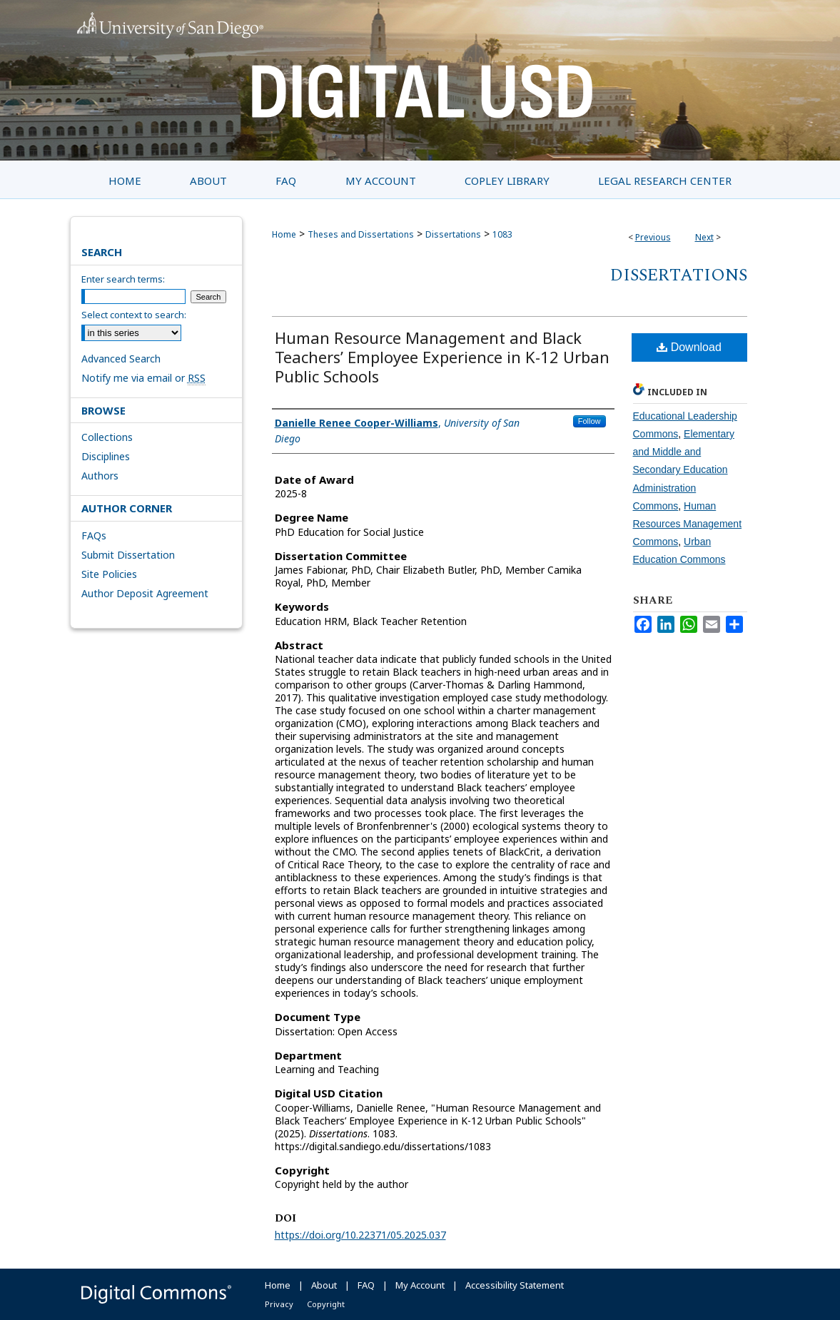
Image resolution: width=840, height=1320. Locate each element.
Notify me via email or (143, 378)
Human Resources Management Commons (687, 523)
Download (689, 347)
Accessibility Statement (514, 1285)
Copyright (326, 1304)
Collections (107, 437)
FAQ (366, 1285)
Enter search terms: (123, 279)
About (324, 1285)
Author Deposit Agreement (144, 593)
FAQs (93, 535)
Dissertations (453, 234)
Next (704, 237)
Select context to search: (133, 314)
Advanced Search (121, 358)
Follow (589, 421)
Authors (99, 475)
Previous (653, 237)
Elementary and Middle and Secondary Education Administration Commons (683, 470)
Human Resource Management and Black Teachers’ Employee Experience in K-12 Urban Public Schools (442, 357)
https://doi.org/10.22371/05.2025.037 (360, 1235)
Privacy (279, 1304)
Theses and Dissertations (361, 234)
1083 (502, 234)
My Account (420, 1285)
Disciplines (105, 456)
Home (284, 234)
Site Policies (109, 574)
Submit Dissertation (128, 555)
